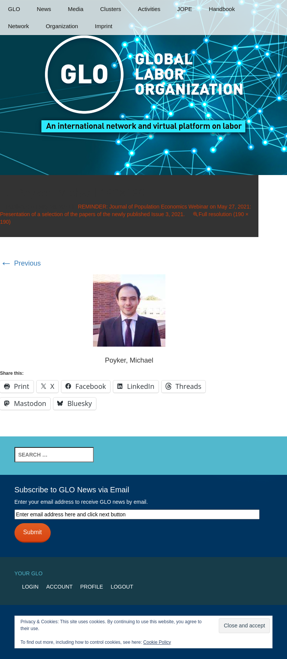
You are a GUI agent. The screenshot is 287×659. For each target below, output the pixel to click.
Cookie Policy (157, 642)
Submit (32, 532)
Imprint (103, 26)
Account (59, 587)
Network (18, 26)
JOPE (184, 9)
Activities (149, 9)
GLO (14, 9)
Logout (122, 587)
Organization (62, 26)
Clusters (110, 9)
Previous (20, 263)
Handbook (222, 9)
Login (30, 587)
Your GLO (28, 573)
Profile (91, 587)
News (44, 9)
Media (75, 9)
